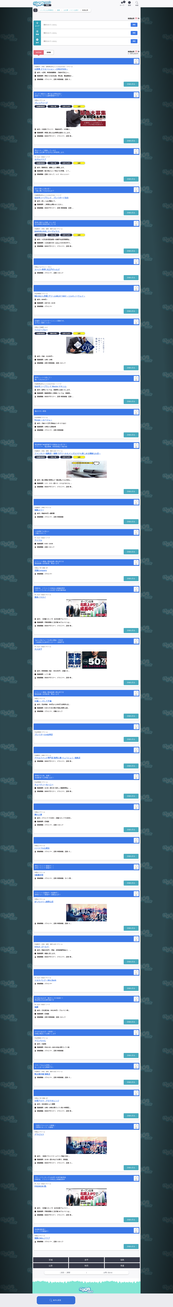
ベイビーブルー (41, 330)
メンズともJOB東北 (46, 10)
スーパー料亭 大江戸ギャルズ (47, 269)
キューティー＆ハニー (43, 784)
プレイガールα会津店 (43, 734)
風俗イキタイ (40, 597)
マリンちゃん (40, 1040)
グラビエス (39, 1134)
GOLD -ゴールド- (41, 947)
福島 (58, 10)
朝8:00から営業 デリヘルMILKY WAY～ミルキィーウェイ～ (59, 296)
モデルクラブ (40, 159)
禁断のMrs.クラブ (42, 1238)
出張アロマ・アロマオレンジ (46, 1101)
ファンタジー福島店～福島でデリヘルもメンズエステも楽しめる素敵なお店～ (67, 453)
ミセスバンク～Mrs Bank (45, 980)
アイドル (38, 540)
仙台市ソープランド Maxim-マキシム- (50, 386)
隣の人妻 (38, 815)
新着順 (49, 52)
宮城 (51, 1260)
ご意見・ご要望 (65, 1272)
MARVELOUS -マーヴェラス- (47, 231)
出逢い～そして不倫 (42, 701)
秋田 (86, 1266)
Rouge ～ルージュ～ (43, 420)
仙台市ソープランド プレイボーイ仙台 (51, 198)
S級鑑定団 (38, 875)
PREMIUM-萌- (40, 1186)
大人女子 (38, 649)
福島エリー (39, 510)
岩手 (86, 1260)
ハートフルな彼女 (42, 848)
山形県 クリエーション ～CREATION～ (51, 69)
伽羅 (36, 1007)
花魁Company (40, 570)
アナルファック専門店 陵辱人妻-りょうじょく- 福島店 (57, 758)
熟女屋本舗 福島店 (42, 1074)
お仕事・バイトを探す (71, 10)
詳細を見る (131, 84)
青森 (122, 1266)
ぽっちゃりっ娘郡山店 (43, 902)
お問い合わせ (108, 1272)
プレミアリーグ (41, 103)
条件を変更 (57, 1300)
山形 (51, 1266)
